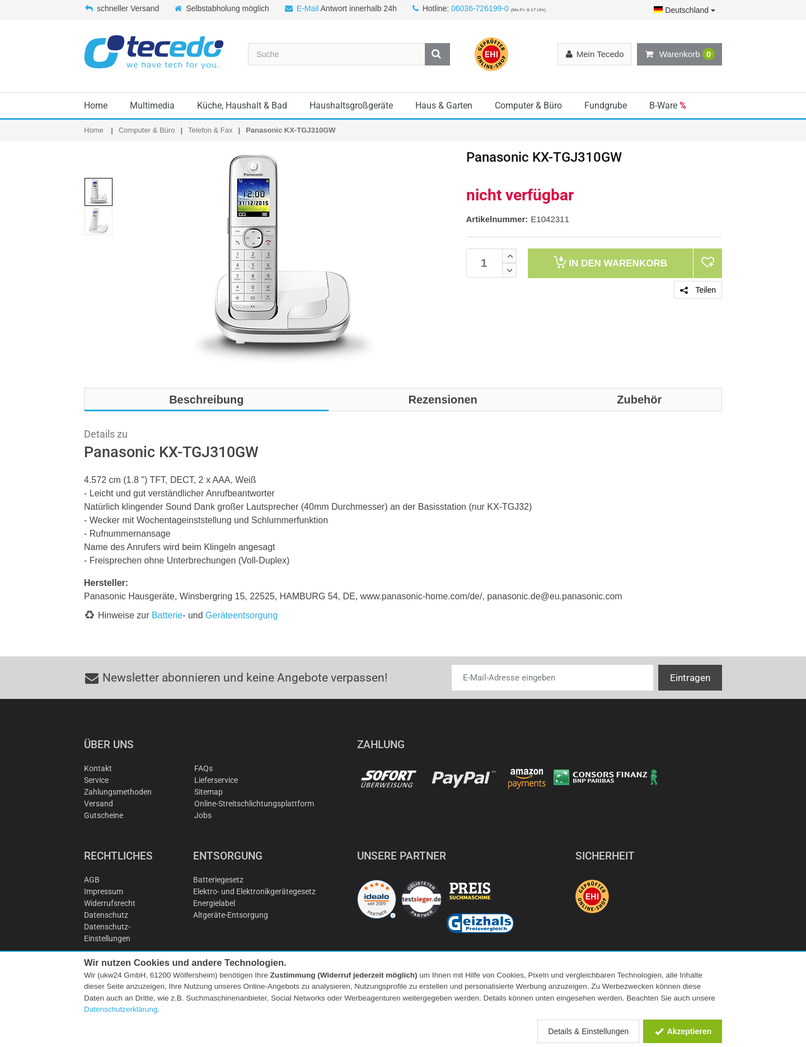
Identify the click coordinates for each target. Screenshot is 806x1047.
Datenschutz (106, 914)
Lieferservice (216, 780)
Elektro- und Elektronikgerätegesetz (254, 891)
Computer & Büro (528, 105)
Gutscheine (103, 815)
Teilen (698, 289)
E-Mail (308, 8)
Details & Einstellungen (588, 1031)
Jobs (203, 815)
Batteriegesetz (218, 879)
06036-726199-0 (480, 8)
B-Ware (667, 105)
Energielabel (214, 903)
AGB (92, 879)
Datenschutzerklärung (120, 1009)
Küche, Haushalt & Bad (242, 105)
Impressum (103, 891)
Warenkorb (679, 54)
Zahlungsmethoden (118, 791)
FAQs (203, 768)
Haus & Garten (443, 105)
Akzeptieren (682, 1031)
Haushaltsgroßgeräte (351, 105)
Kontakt (98, 768)
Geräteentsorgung (241, 615)
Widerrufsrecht (109, 903)
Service (96, 780)
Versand (98, 803)
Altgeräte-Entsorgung (230, 914)
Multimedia (152, 105)
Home (95, 105)
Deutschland (684, 10)
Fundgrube (605, 105)
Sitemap (208, 791)
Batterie (167, 615)
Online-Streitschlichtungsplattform (254, 803)
